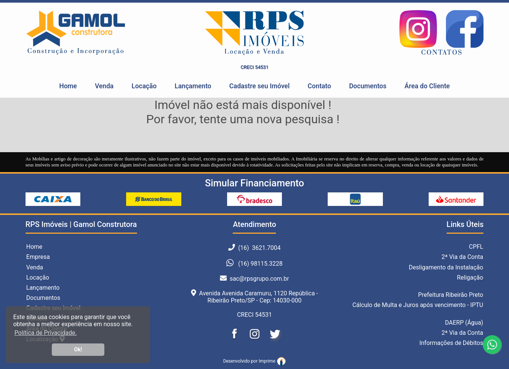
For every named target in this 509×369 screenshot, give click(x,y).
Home (68, 86)
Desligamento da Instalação (446, 267)
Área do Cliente (427, 86)
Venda (104, 86)
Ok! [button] (78, 349)
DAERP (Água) (464, 322)
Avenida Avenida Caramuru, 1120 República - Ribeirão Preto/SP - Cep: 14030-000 (254, 297)
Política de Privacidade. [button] (45, 332)
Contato (319, 86)
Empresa (38, 256)
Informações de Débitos (451, 342)
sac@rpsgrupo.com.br (254, 278)
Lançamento (193, 86)
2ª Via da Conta (462, 256)
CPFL (476, 246)
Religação (470, 277)
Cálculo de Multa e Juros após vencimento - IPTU (417, 305)
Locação (144, 86)
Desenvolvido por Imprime (254, 361)
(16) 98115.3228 (260, 264)
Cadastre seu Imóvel (259, 86)
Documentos (368, 86)
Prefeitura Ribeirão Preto (450, 294)
